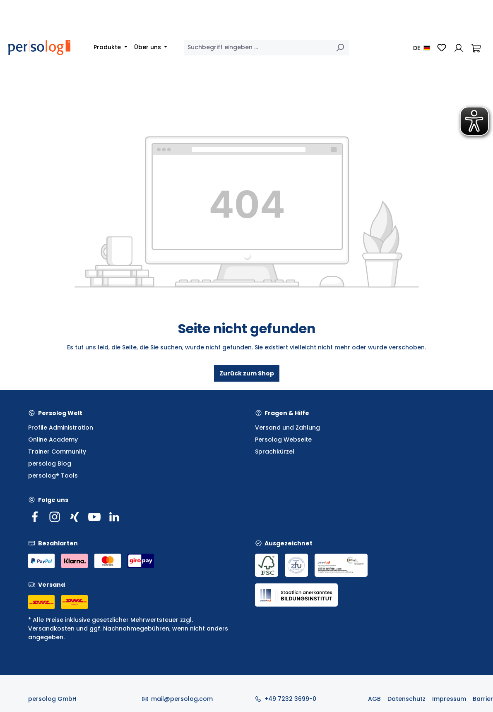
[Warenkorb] (476, 47)
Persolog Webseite (283, 439)
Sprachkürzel (274, 451)
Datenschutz (406, 699)
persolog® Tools (53, 475)
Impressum (449, 699)
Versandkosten (51, 628)
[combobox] (257, 47)
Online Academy (53, 439)
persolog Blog (49, 463)
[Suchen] (339, 47)
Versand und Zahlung (287, 427)
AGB (374, 699)
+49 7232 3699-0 (290, 699)
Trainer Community (57, 451)
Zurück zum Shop (246, 373)
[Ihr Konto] (458, 47)
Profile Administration (60, 427)
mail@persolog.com (182, 699)
